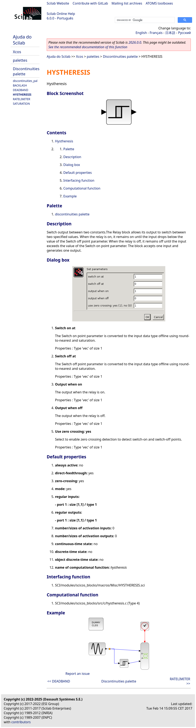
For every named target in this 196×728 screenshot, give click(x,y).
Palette (68, 149)
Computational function (81, 188)
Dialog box (71, 164)
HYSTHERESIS (22, 94)
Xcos (17, 51)
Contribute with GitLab (90, 3)
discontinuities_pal (25, 81)
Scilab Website (58, 3)
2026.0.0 (135, 42)
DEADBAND (20, 90)
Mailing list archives (126, 3)
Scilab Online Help (61, 13)
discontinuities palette (72, 214)
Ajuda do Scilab (22, 40)
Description (72, 157)
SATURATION (21, 104)
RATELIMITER (21, 99)
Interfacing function (78, 180)
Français (156, 32)
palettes (20, 60)
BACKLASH (20, 85)
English (141, 32)
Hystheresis (64, 141)
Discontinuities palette (120, 56)
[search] (144, 20)
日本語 (170, 32)
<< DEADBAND (58, 681)
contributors (21, 722)
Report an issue (77, 673)
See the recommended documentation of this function (87, 47)
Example (70, 196)
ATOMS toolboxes (159, 3)
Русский (184, 32)
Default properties (77, 172)
